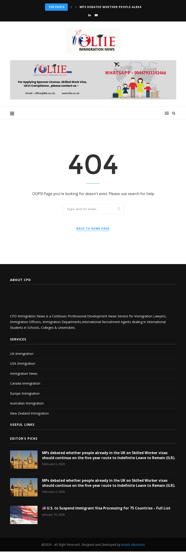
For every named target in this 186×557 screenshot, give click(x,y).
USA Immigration (22, 363)
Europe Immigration (25, 393)
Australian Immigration (27, 403)
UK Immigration (21, 353)
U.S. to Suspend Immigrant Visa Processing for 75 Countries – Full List (108, 513)
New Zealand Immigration (29, 413)
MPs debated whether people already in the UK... (123, 7)
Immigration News (24, 373)
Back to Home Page (93, 228)
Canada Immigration (25, 383)
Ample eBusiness (133, 550)
